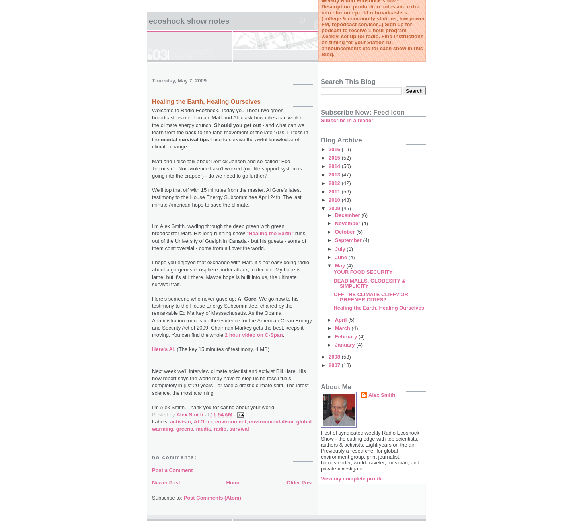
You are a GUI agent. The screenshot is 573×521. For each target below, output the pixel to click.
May (341, 266)
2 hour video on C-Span (254, 335)
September (349, 240)
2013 (335, 175)
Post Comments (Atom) (212, 498)
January (345, 345)
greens (184, 429)
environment (230, 422)
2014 (335, 166)
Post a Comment (172, 470)
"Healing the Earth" (270, 233)
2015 (335, 158)
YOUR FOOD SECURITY (362, 272)
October (345, 232)
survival (239, 429)
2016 (335, 149)
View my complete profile (352, 479)
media (203, 429)
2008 (335, 357)
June (342, 257)
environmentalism (271, 422)
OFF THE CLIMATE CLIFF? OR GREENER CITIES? (370, 296)
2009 (335, 208)
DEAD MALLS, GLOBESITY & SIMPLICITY (369, 283)
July (341, 249)
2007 (335, 365)
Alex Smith (381, 395)
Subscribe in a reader (347, 120)
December (348, 215)
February (347, 337)
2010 (335, 200)
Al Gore (203, 422)
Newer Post (166, 483)
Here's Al (163, 349)
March (343, 328)
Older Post (299, 483)
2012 (335, 183)
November (348, 223)
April (341, 320)
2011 (335, 192)
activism (180, 422)
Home (233, 483)
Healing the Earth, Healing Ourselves (206, 101)
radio (220, 429)
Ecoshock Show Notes (189, 21)
